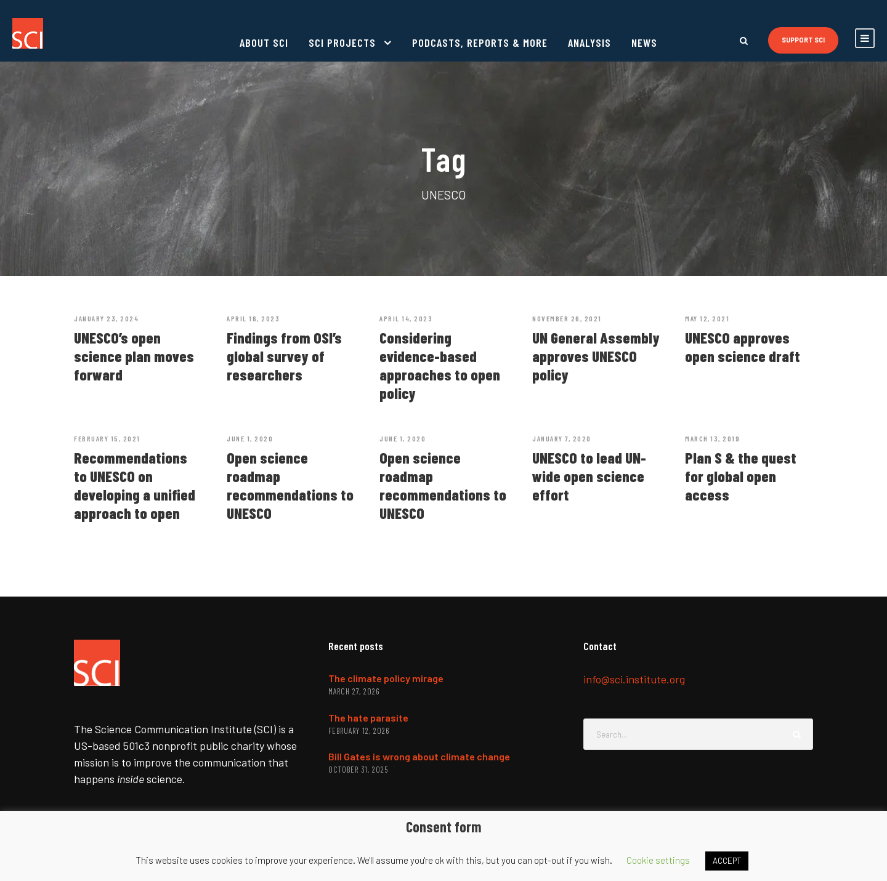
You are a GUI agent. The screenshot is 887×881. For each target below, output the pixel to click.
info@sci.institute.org (634, 679)
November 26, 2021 (567, 318)
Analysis (589, 42)
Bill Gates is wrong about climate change (419, 756)
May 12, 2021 (707, 318)
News (644, 42)
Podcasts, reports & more (480, 42)
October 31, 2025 (358, 769)
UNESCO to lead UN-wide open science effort (589, 476)
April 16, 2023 (253, 318)
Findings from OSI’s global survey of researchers (284, 356)
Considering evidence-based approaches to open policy (439, 365)
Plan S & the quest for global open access (740, 476)
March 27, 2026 (353, 691)
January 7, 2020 (561, 438)
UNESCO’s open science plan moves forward (134, 356)
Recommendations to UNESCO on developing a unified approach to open (134, 485)
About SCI (264, 42)
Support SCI (803, 40)
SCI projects (342, 42)
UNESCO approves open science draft (742, 346)
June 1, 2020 (250, 438)
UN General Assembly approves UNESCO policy (596, 356)
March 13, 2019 (712, 438)
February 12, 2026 (358, 731)
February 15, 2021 (107, 438)
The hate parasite (368, 717)
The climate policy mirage (386, 678)
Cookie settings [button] (658, 860)
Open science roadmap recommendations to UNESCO (290, 485)
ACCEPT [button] (727, 861)
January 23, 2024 (106, 318)
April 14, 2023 (405, 318)
